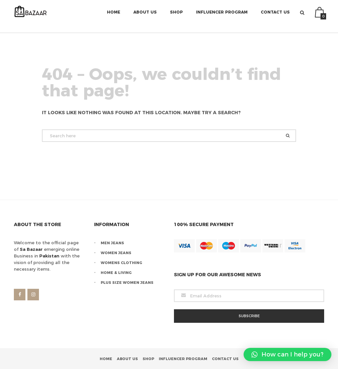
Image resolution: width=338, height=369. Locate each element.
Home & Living (116, 272)
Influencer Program (222, 16)
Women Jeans (116, 253)
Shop (176, 16)
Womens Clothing (121, 262)
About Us (145, 16)
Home (113, 16)
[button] (287, 354)
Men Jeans (112, 243)
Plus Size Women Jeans (127, 282)
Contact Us (275, 16)
